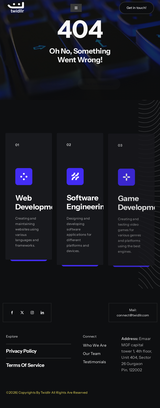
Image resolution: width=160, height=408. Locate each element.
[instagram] (32, 312)
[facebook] (12, 312)
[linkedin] (42, 312)
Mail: (133, 310)
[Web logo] (16, 2)
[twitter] (22, 312)
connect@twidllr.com (133, 315)
